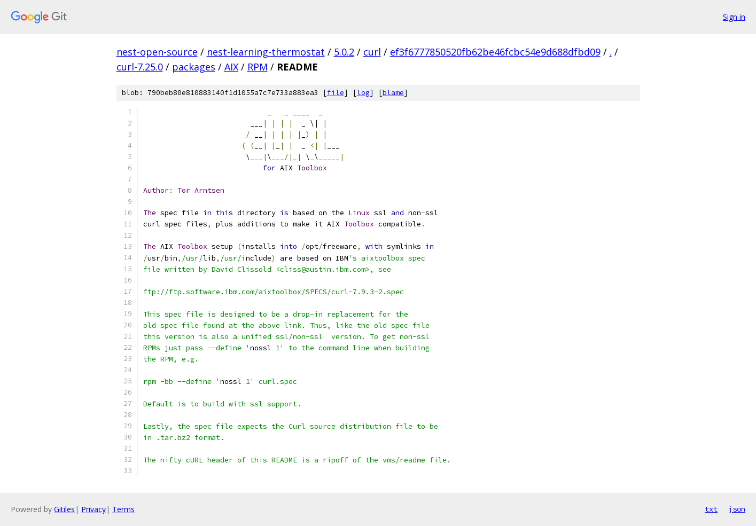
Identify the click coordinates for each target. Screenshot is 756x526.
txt (711, 509)
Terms (123, 509)
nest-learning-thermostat (266, 51)
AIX (231, 66)
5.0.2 (344, 51)
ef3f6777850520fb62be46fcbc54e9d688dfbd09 (495, 51)
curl (372, 51)
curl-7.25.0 (139, 66)
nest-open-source (157, 51)
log (363, 92)
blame (393, 92)
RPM (257, 66)
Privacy (93, 509)
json (736, 509)
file (335, 92)
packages (193, 66)
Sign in (734, 17)
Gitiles (64, 509)
